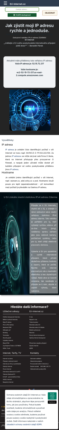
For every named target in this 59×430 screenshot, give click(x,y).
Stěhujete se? (7, 330)
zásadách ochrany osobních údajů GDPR (24, 424)
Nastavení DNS (7, 327)
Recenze (31, 332)
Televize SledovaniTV (9, 374)
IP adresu (14, 169)
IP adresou (16, 156)
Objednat (49, 13)
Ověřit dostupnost (22, 15)
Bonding (5, 332)
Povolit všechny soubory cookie (52, 396)
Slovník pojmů (7, 338)
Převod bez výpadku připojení (38, 343)
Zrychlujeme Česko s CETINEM (12, 345)
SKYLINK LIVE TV (45, 366)
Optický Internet (7, 366)
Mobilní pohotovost (34, 330)
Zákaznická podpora (36, 361)
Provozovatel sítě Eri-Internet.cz (39, 364)
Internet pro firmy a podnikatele (12, 364)
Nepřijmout (52, 402)
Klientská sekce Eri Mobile (36, 327)
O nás (31, 317)
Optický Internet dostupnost (37, 338)
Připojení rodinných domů (10, 361)
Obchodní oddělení (35, 358)
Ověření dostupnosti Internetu (11, 317)
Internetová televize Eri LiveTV (11, 371)
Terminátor (6, 335)
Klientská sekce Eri (34, 325)
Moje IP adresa (7, 322)
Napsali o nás (33, 319)
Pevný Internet (7, 369)
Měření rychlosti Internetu (10, 319)
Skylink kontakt (34, 366)
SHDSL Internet (7, 379)
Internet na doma (8, 358)
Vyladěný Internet (8, 340)
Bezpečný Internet (8, 382)
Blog (4, 343)
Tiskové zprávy (33, 322)
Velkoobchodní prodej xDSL (38, 369)
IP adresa (9, 150)
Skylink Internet (33, 345)
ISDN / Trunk (6, 348)
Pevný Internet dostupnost (37, 335)
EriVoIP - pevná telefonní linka (11, 377)
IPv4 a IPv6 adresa (8, 325)
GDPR (31, 348)
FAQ (8, 343)
